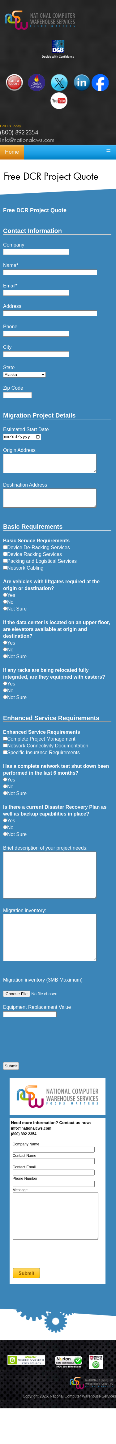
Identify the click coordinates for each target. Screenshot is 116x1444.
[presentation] (50, 1069)
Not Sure (15, 616)
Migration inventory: (24, 927)
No (8, 609)
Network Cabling (23, 575)
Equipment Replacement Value (37, 1033)
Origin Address (19, 450)
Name (10, 265)
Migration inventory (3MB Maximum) (43, 1006)
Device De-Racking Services (36, 555)
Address (12, 306)
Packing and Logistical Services (40, 568)
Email (10, 285)
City (7, 347)
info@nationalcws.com (27, 139)
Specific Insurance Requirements (41, 760)
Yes (9, 603)
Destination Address (25, 489)
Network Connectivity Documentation (45, 753)
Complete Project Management (39, 746)
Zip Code (13, 388)
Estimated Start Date (26, 429)
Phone (10, 326)
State (9, 367)
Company (13, 244)
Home (12, 152)
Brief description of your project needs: (45, 855)
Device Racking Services (32, 562)
